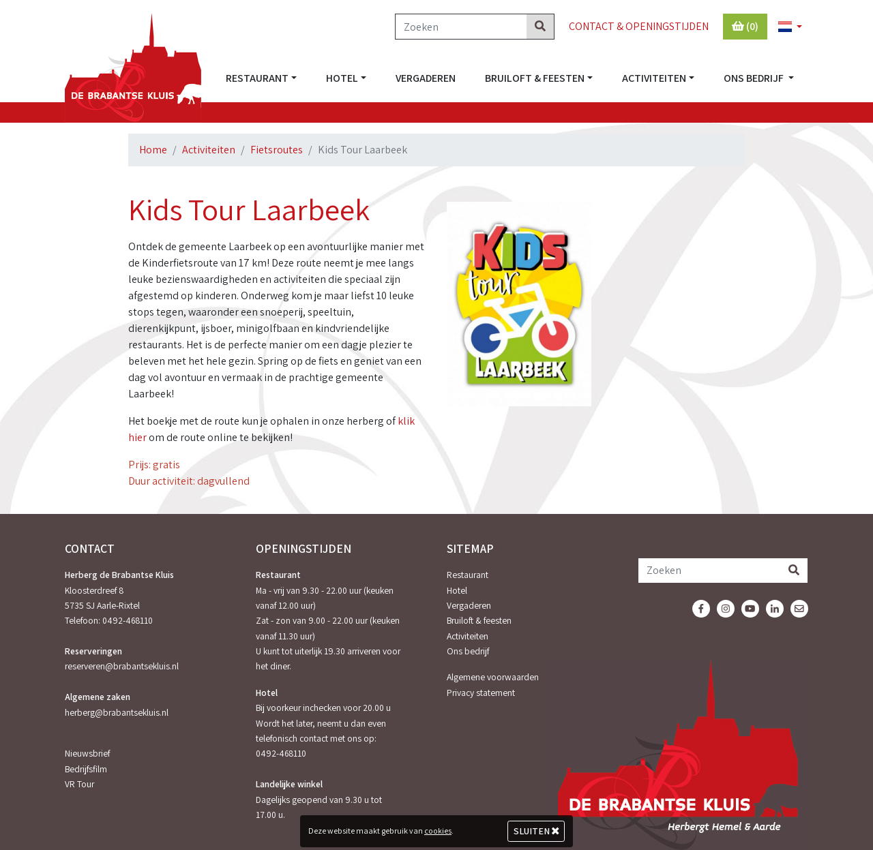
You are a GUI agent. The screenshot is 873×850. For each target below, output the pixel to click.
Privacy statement (481, 692)
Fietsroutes (276, 149)
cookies (438, 830)
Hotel (457, 590)
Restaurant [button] (257, 78)
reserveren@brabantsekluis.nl (122, 666)
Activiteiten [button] (654, 78)
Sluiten (536, 831)
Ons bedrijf (468, 651)
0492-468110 (127, 620)
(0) (745, 26)
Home (153, 149)
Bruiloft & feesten (479, 620)
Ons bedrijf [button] (755, 78)
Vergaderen (426, 78)
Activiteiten (208, 149)
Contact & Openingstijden (639, 26)
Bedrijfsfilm (86, 769)
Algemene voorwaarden (493, 677)
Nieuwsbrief (87, 753)
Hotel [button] (342, 78)
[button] (784, 27)
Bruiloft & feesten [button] (535, 78)
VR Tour (79, 784)
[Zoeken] (461, 27)
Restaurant (467, 574)
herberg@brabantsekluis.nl (116, 712)
